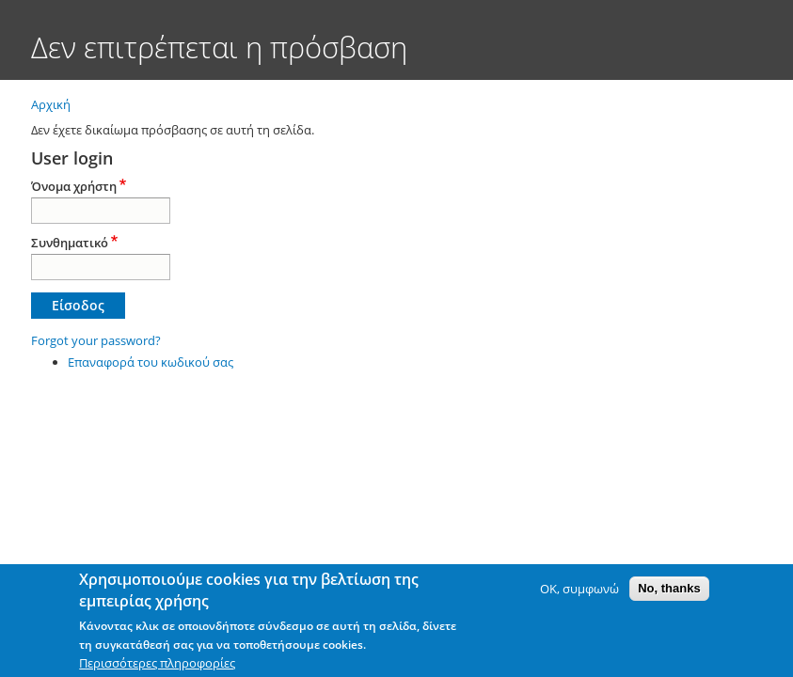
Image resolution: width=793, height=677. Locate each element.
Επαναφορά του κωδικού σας (150, 362)
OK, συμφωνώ (579, 588)
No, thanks (669, 588)
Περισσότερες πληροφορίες (157, 662)
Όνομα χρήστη (74, 186)
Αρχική (51, 104)
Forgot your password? (96, 340)
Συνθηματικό (69, 242)
